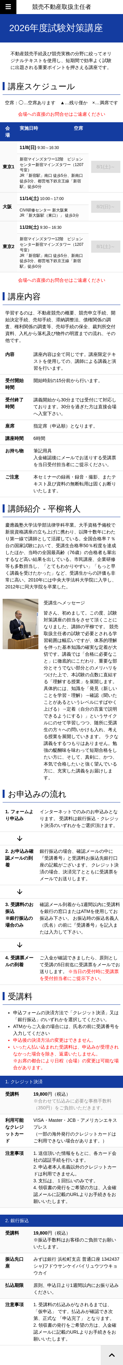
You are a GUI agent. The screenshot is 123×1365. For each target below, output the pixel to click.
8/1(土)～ (105, 166)
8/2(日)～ (105, 206)
